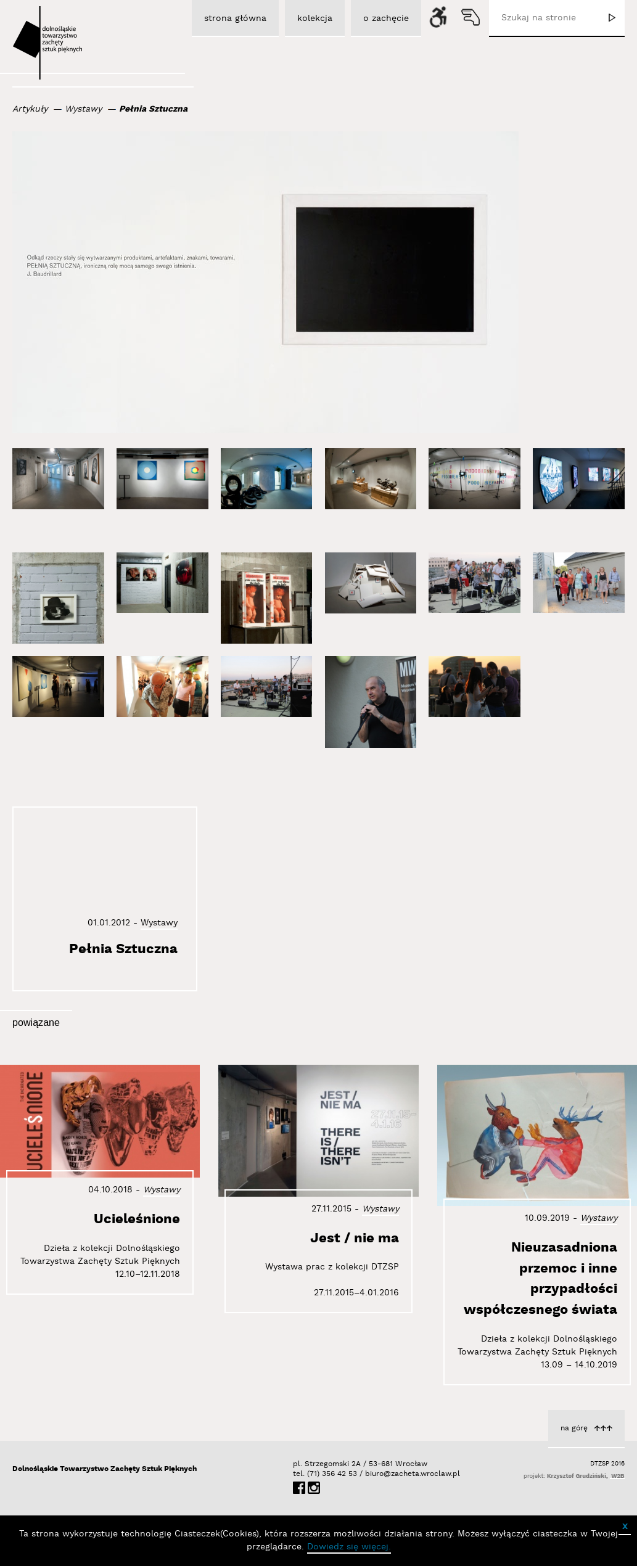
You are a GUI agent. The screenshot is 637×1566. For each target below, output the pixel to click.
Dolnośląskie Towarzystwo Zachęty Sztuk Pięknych (104, 1469)
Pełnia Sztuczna (153, 109)
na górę (574, 1428)
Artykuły (29, 109)
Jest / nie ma (354, 1238)
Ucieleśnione (137, 1219)
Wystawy (83, 109)
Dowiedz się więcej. (349, 1546)
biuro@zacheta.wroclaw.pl (371, 1473)
